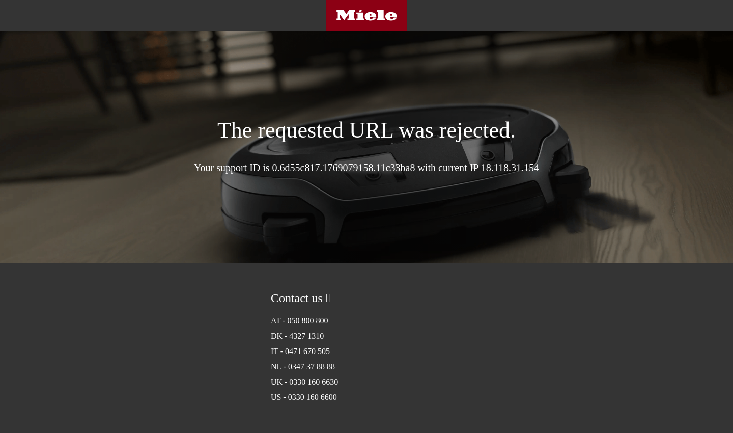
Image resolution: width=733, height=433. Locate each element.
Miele (366, 15)
